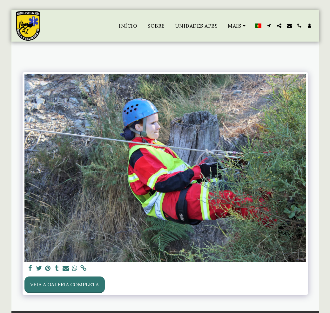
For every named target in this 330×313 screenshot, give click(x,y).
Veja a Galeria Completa (64, 284)
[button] (269, 25)
